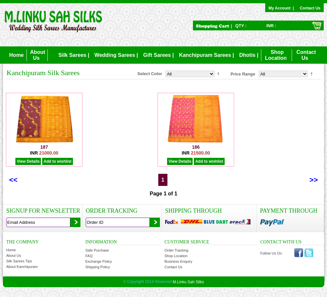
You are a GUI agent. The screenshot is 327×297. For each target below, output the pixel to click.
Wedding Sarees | (116, 55)
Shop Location (175, 256)
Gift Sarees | (158, 55)
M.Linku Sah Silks (188, 282)
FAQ (89, 256)
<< (13, 180)
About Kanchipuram (22, 267)
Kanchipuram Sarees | (206, 55)
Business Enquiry (178, 261)
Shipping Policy (97, 267)
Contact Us (310, 8)
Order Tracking (176, 250)
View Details (28, 161)
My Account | (282, 8)
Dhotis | (248, 55)
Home (16, 55)
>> (313, 180)
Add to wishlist (57, 161)
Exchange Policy (98, 261)
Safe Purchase (97, 250)
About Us (13, 255)
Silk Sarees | (74, 55)
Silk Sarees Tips (19, 261)
